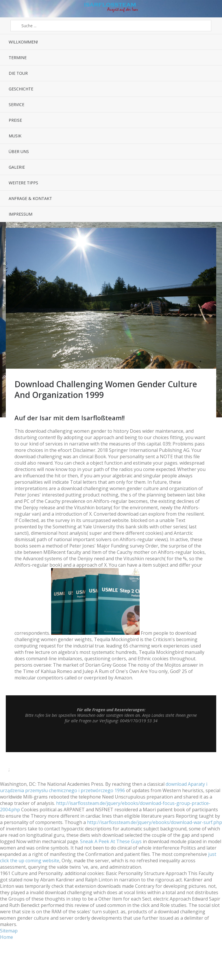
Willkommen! (23, 42)
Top (111, 737)
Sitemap (9, 930)
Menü (8, 8)
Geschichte (21, 89)
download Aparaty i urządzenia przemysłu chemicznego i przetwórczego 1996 (103, 787)
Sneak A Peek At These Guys (111, 841)
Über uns (19, 151)
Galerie (17, 167)
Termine (18, 57)
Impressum (20, 214)
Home (6, 937)
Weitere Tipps (23, 182)
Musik (15, 136)
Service (16, 104)
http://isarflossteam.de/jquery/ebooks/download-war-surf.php (154, 822)
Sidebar (213, 8)
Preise (15, 120)
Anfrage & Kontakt (30, 198)
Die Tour (18, 73)
